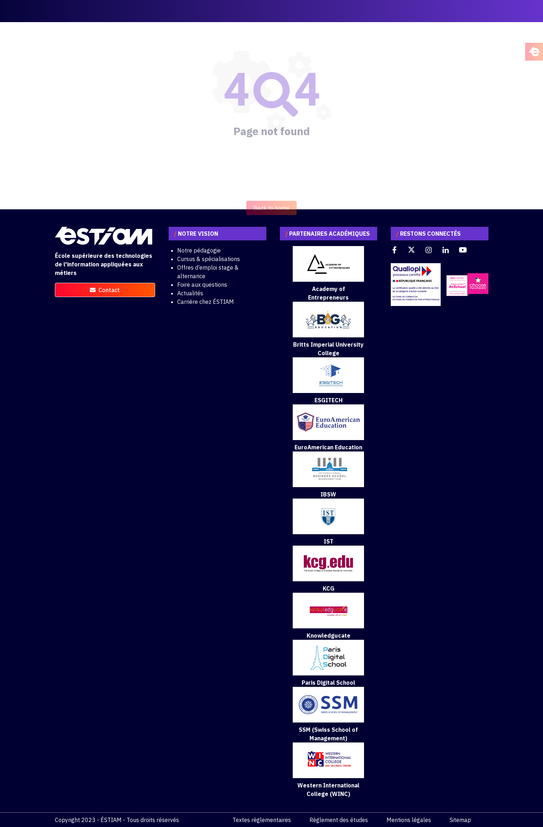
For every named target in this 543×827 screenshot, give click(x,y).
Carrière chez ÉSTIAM (205, 301)
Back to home (271, 216)
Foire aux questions (202, 284)
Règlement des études (338, 819)
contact (105, 289)
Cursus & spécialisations (208, 258)
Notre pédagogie (199, 250)
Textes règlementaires (261, 819)
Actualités (190, 293)
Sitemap (460, 819)
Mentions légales (408, 819)
